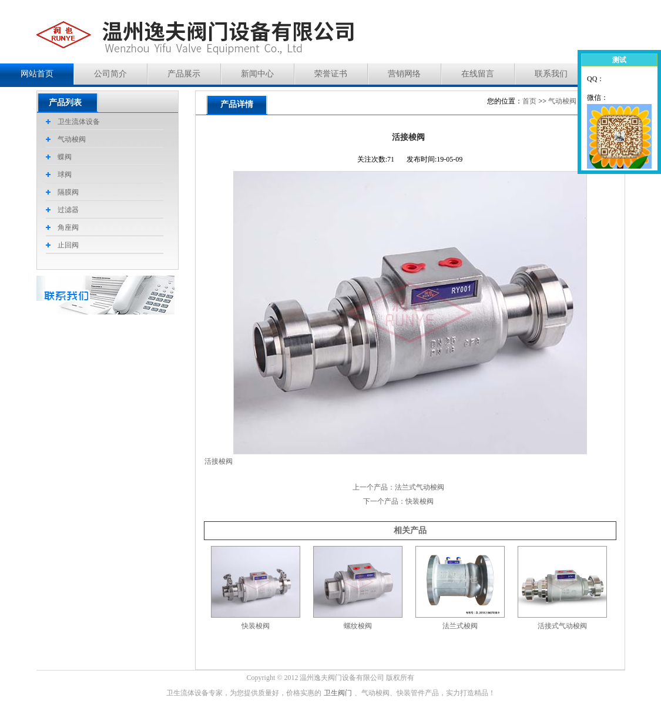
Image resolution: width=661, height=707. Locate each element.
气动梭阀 (562, 101)
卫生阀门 (338, 693)
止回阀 (68, 245)
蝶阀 (65, 157)
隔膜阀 (68, 192)
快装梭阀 (419, 501)
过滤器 (68, 210)
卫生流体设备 (79, 122)
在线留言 (477, 73)
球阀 (65, 174)
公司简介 (110, 73)
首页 (529, 101)
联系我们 (551, 73)
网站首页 (37, 73)
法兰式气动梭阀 (419, 487)
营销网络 (404, 73)
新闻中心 (257, 73)
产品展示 (183, 73)
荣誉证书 (330, 73)
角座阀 (68, 227)
